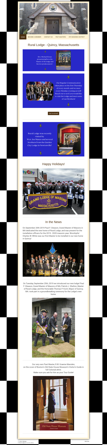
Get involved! (53, 113)
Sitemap (24, 441)
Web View (87, 441)
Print (20, 441)
